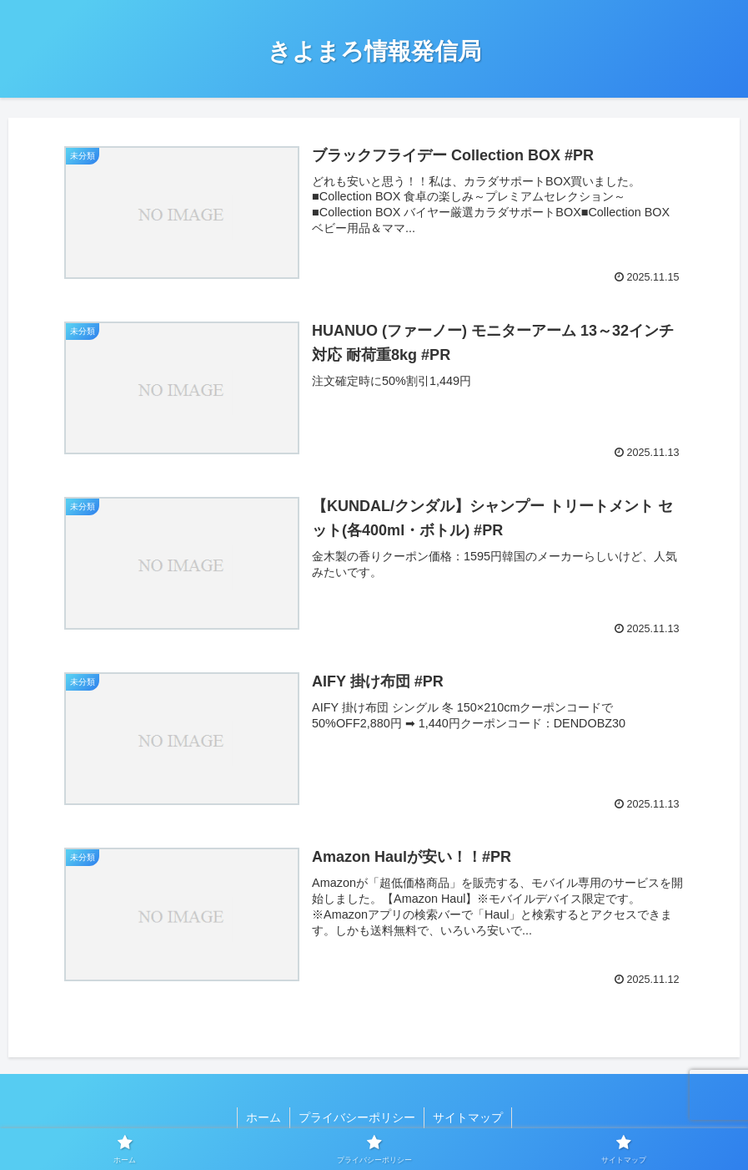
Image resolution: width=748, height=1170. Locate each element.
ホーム (263, 1117)
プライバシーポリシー (357, 1117)
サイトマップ (468, 1117)
